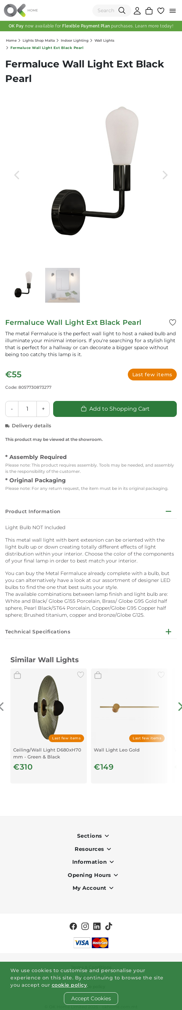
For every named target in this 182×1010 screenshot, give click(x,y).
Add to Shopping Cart (115, 408)
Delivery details (28, 425)
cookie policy (69, 985)
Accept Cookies (91, 998)
